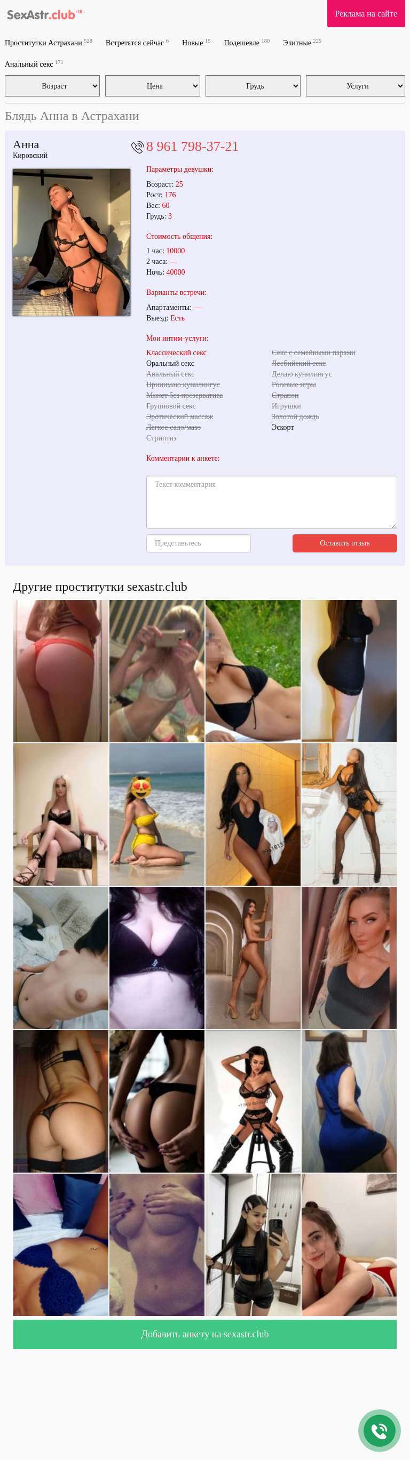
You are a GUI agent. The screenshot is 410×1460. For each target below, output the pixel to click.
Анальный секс (34, 63)
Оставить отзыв (345, 543)
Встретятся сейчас (137, 42)
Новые (196, 42)
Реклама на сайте (366, 13)
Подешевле (247, 42)
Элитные (302, 42)
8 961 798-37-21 (192, 146)
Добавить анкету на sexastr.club (205, 1334)
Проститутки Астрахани (48, 42)
